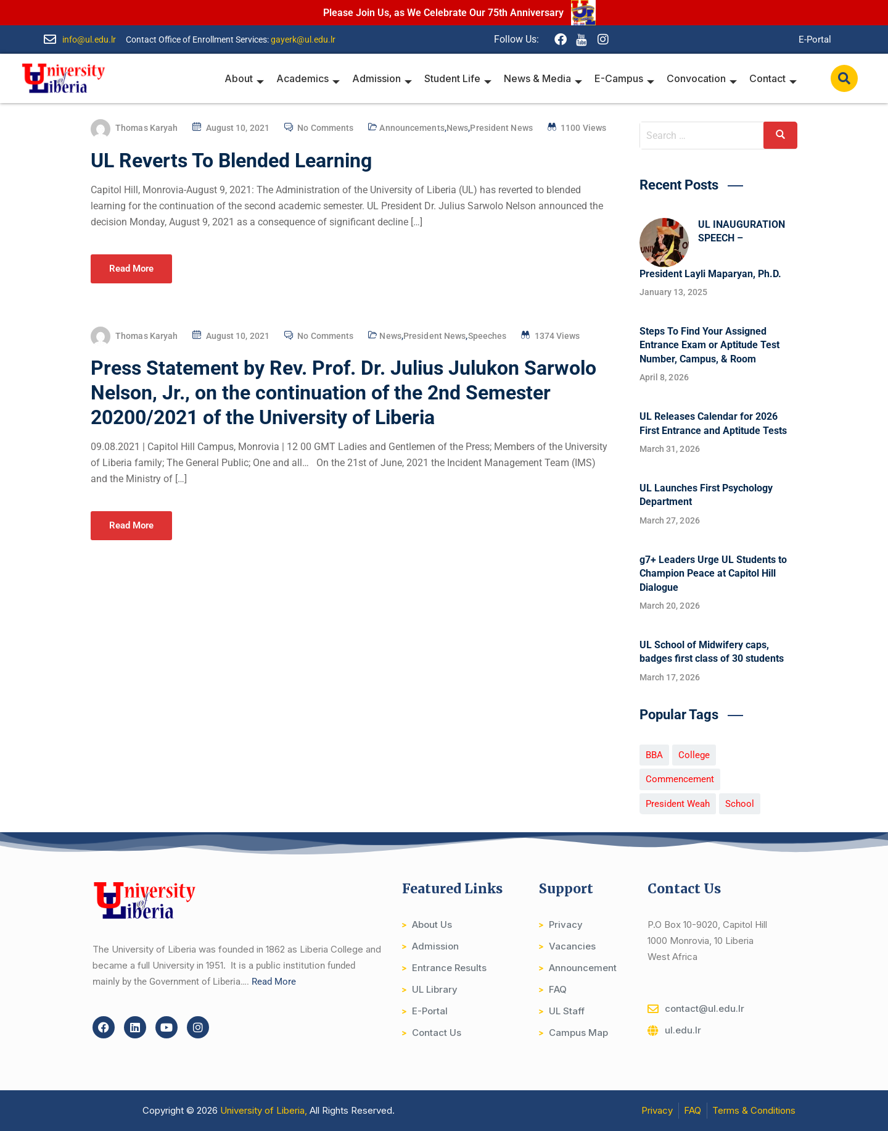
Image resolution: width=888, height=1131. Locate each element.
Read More (131, 268)
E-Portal (815, 39)
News (457, 128)
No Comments (325, 128)
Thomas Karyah (146, 128)
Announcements (411, 128)
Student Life (457, 78)
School (739, 803)
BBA (654, 755)
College (694, 755)
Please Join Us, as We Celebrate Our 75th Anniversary (443, 13)
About (244, 78)
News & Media (543, 78)
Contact (773, 78)
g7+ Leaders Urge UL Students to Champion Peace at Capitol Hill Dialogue (713, 573)
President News (501, 128)
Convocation (702, 78)
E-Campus (624, 78)
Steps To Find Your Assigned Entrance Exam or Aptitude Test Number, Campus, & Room (709, 345)
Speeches (487, 336)
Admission (382, 78)
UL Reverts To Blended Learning (231, 160)
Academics (308, 78)
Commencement (680, 779)
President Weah (678, 803)
